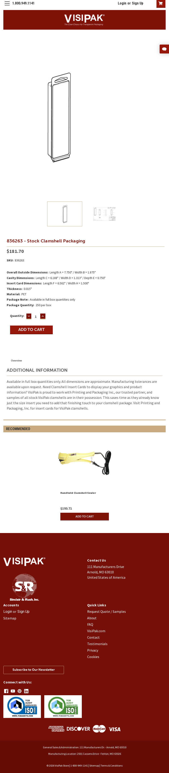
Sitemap (9, 618)
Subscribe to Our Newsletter (34, 670)
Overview (16, 360)
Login (122, 3)
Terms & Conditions (112, 765)
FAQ (90, 624)
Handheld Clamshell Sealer (78, 492)
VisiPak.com (96, 631)
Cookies (93, 656)
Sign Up (137, 3)
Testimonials (97, 644)
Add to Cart (84, 516)
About (92, 618)
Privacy (92, 650)
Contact (93, 637)
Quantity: (17, 316)
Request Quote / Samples (106, 611)
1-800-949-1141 (79, 765)
